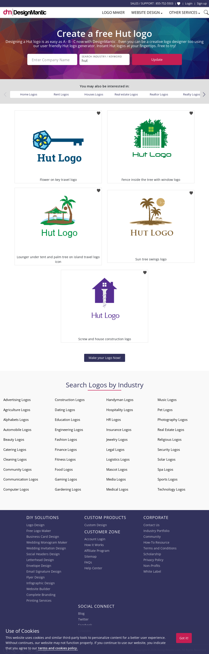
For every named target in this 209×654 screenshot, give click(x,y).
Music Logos (167, 399)
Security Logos (169, 448)
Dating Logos (65, 409)
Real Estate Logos (171, 428)
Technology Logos (171, 488)
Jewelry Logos (117, 438)
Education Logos (67, 418)
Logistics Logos (118, 458)
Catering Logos (14, 448)
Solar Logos (166, 458)
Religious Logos (169, 438)
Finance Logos (66, 448)
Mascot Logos (116, 468)
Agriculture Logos (16, 409)
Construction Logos (70, 399)
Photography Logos (173, 418)
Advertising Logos (17, 399)
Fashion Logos (66, 438)
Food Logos (64, 468)
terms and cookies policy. (58, 648)
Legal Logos (115, 448)
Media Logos (116, 478)
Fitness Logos (65, 458)
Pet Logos (165, 409)
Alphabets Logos (16, 418)
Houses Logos (93, 93)
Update (156, 59)
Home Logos (28, 93)
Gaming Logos (66, 478)
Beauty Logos (13, 438)
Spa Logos (165, 468)
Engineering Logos (69, 428)
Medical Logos (117, 488)
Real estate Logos (126, 93)
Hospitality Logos (119, 409)
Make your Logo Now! (105, 357)
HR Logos (113, 418)
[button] (204, 93)
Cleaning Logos (15, 458)
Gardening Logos (68, 488)
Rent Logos (61, 93)
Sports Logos (167, 478)
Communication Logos (20, 478)
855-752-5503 (164, 3)
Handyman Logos (119, 399)
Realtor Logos (159, 93)
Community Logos (17, 468)
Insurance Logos (118, 428)
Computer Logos (16, 488)
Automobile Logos (17, 428)
